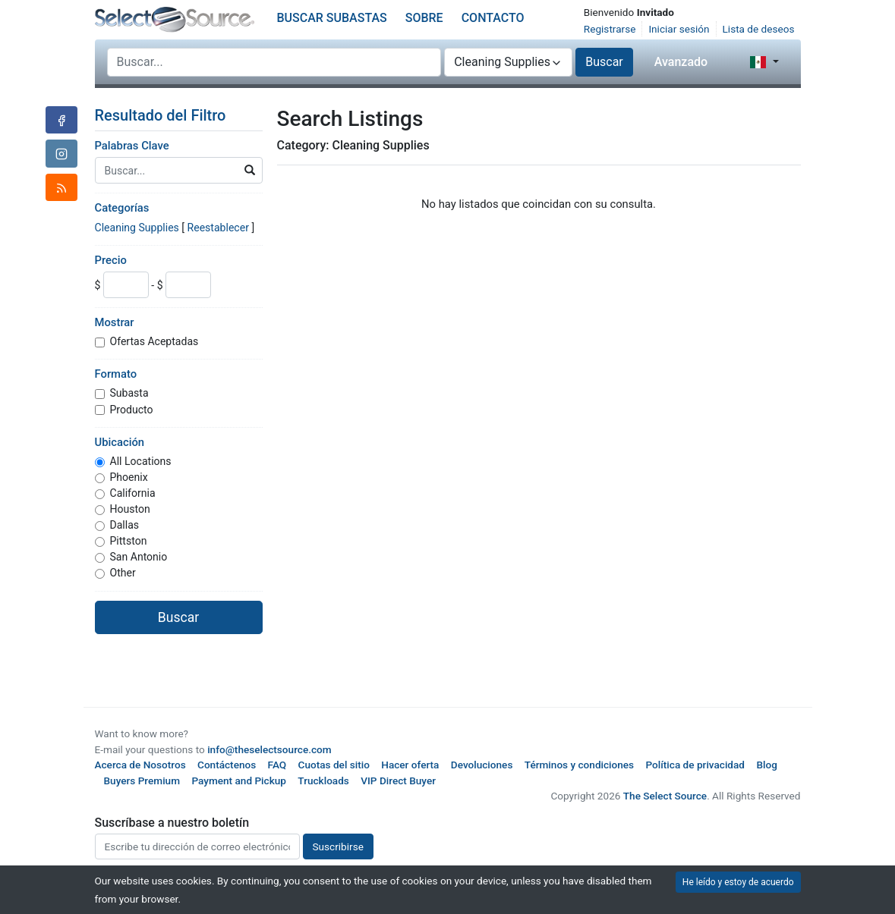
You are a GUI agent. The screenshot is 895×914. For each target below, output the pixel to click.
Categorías (122, 208)
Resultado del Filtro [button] (170, 115)
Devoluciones (482, 765)
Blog (766, 765)
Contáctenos (226, 765)
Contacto (493, 18)
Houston (130, 509)
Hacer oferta (410, 765)
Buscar (604, 62)
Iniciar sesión (678, 29)
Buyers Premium (142, 780)
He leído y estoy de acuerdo (738, 882)
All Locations (141, 461)
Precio (111, 260)
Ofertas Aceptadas (154, 341)
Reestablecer (218, 227)
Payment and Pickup (238, 780)
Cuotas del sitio (334, 765)
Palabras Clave (132, 145)
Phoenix (129, 477)
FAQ (277, 765)
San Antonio (139, 557)
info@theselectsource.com (269, 749)
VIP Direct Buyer (398, 780)
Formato (116, 374)
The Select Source (665, 796)
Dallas (125, 525)
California (133, 493)
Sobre (424, 18)
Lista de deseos (759, 29)
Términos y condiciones (579, 765)
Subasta (129, 393)
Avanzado (680, 62)
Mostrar (114, 322)
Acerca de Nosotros (140, 765)
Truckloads (323, 780)
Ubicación (120, 442)
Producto (131, 410)
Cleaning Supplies (137, 227)
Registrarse (610, 29)
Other (123, 573)
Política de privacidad (695, 765)
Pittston (128, 541)
